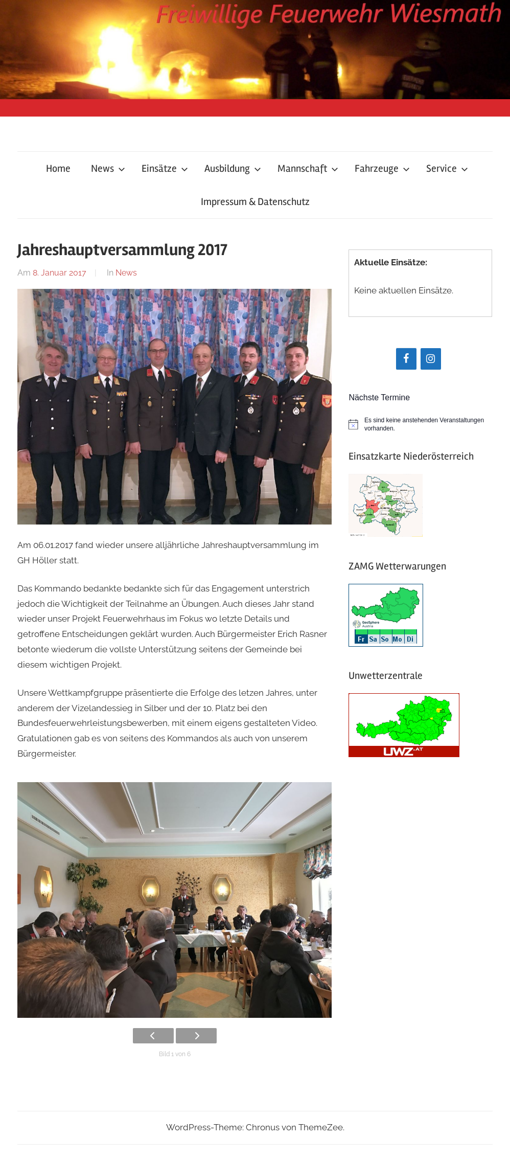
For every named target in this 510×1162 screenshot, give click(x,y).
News (108, 168)
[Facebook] (406, 359)
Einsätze (165, 168)
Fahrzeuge (382, 168)
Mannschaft (307, 168)
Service (447, 168)
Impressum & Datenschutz (255, 201)
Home (58, 168)
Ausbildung (232, 168)
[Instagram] (431, 359)
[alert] (420, 424)
